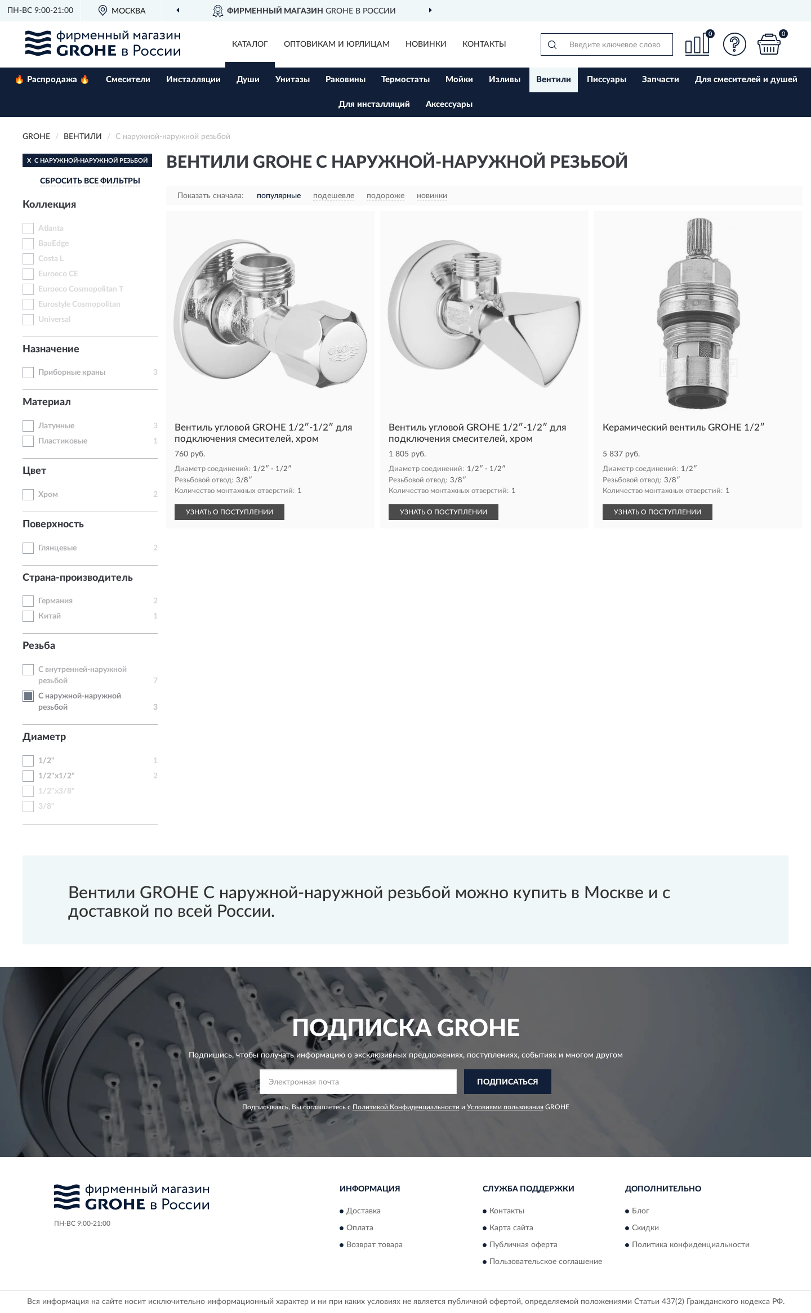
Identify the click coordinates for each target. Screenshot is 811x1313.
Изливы (504, 79)
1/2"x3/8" (56, 791)
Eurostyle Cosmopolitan (79, 304)
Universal (54, 320)
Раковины (346, 79)
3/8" (46, 806)
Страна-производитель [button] (78, 578)
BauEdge (53, 244)
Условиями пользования (505, 1107)
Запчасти (660, 79)
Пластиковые (62, 441)
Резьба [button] (39, 646)
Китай (49, 616)
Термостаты (405, 79)
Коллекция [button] (49, 205)
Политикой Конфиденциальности (406, 1107)
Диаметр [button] (44, 737)
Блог (640, 1211)
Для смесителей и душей (746, 79)
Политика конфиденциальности (691, 1245)
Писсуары (606, 79)
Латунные (56, 426)
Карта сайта (511, 1228)
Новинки (426, 44)
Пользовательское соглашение (545, 1262)
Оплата (359, 1228)
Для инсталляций (374, 104)
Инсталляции (193, 79)
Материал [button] (47, 402)
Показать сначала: (210, 196)
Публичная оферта (523, 1245)
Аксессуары (449, 104)
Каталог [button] (250, 44)
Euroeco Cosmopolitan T (80, 289)
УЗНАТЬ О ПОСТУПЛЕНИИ (229, 512)
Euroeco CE (58, 274)
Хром (48, 495)
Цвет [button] (34, 471)
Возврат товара (374, 1245)
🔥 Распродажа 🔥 (52, 79)
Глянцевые (57, 548)
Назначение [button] (51, 349)
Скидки (645, 1228)
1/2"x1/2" (56, 776)
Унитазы (292, 79)
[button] (735, 44)
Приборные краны (71, 373)
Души (248, 79)
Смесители (128, 79)
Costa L (51, 259)
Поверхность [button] (53, 524)
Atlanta (51, 228)
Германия (55, 601)
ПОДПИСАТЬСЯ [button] (507, 1082)
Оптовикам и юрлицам (337, 44)
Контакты (484, 44)
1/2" (46, 761)
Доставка (363, 1211)
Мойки (459, 79)
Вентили (553, 79)
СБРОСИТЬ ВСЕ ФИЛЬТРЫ (90, 181)
